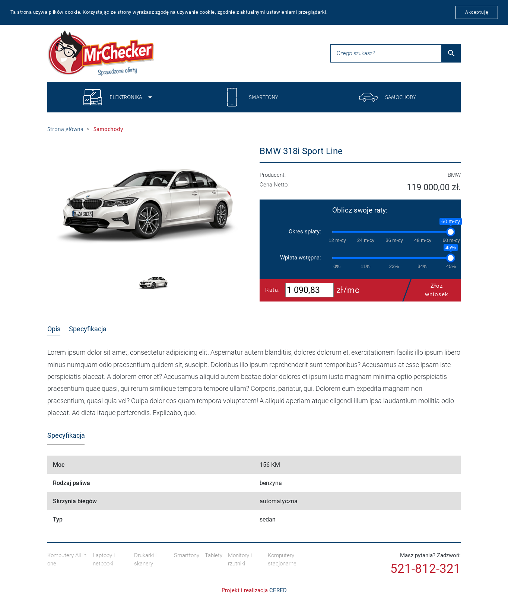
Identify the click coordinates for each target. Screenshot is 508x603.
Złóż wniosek (429, 290)
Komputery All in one (66, 559)
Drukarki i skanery (145, 559)
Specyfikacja (88, 329)
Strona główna (65, 129)
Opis (53, 329)
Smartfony (186, 555)
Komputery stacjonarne (282, 559)
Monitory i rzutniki (240, 559)
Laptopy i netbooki (104, 559)
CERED (278, 590)
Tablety (213, 555)
